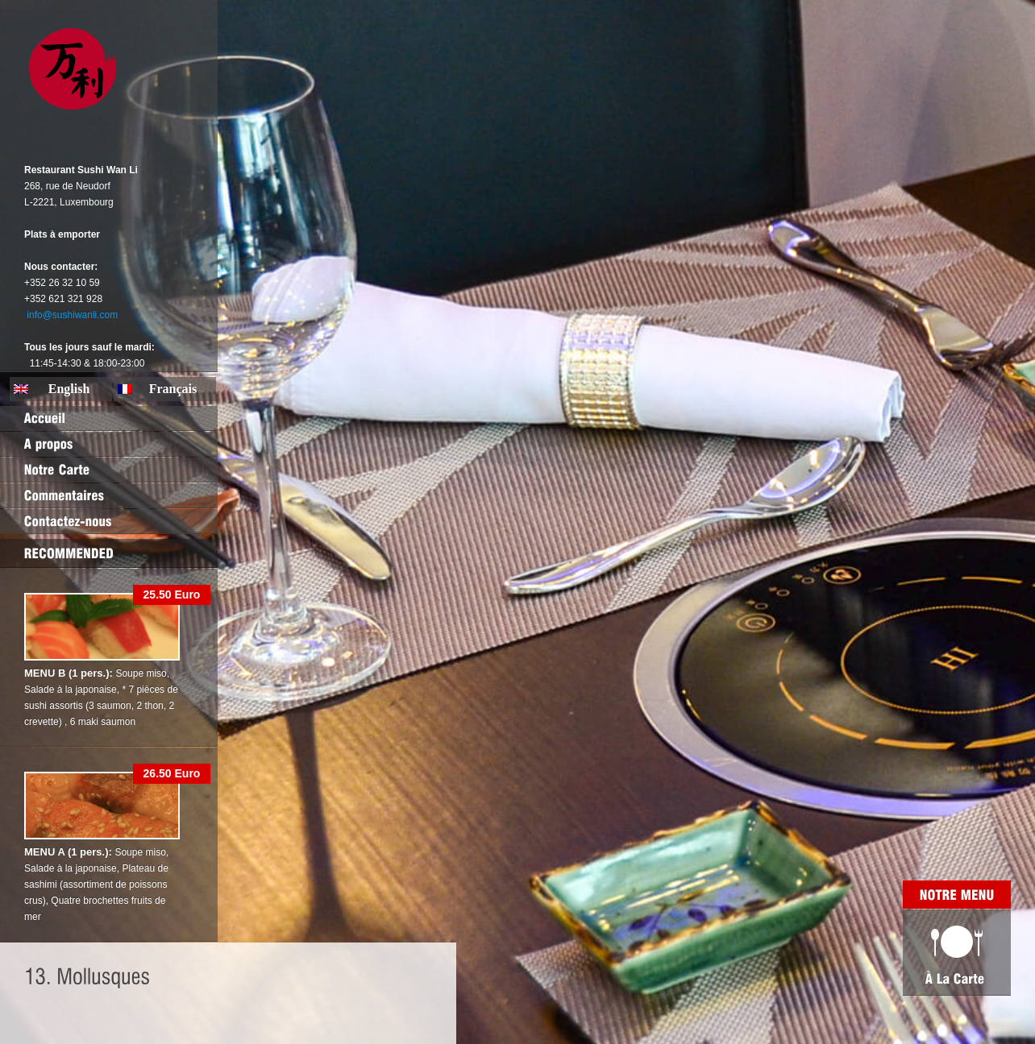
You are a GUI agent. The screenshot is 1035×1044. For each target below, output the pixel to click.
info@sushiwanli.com (72, 315)
